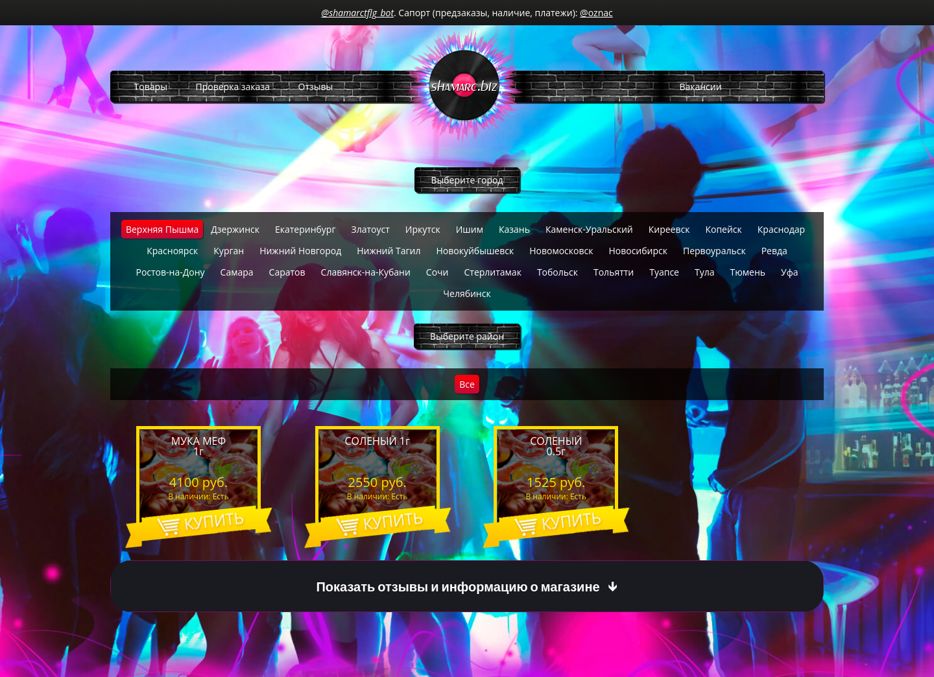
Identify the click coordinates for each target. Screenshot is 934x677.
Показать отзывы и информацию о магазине (457, 586)
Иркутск (422, 229)
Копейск (723, 229)
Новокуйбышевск (475, 250)
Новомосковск (561, 250)
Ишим (469, 229)
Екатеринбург (305, 229)
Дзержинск (235, 229)
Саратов (287, 272)
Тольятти (613, 272)
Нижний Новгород (300, 250)
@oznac (596, 12)
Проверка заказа (233, 86)
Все (467, 384)
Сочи (437, 272)
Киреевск (669, 229)
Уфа (789, 272)
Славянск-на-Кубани (366, 272)
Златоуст (370, 229)
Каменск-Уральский (589, 229)
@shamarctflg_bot (357, 12)
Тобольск (557, 272)
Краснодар (781, 229)
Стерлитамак (492, 272)
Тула (705, 272)
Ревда (774, 250)
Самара (237, 272)
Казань (514, 229)
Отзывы (315, 86)
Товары (150, 86)
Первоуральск (714, 250)
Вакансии (700, 86)
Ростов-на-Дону (170, 272)
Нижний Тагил (388, 250)
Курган (228, 250)
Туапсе (664, 272)
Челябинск (466, 293)
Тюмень (748, 272)
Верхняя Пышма (162, 229)
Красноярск (172, 250)
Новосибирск (637, 250)
